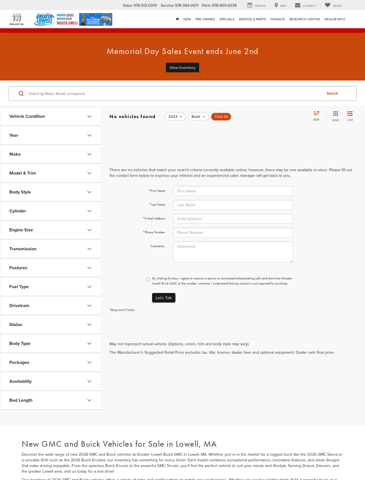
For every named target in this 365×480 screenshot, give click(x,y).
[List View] (350, 116)
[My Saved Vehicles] (333, 5)
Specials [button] (226, 19)
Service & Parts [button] (252, 19)
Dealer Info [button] (334, 19)
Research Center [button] (304, 19)
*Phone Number (154, 232)
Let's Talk (164, 298)
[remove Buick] (198, 116)
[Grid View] (334, 116)
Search (332, 93)
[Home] (177, 19)
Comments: (157, 246)
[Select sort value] (318, 116)
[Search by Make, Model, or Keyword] (174, 93)
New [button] (187, 19)
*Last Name (157, 205)
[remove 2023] (175, 116)
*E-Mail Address (154, 218)
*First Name (157, 191)
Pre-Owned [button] (205, 19)
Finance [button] (278, 19)
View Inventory (182, 67)
